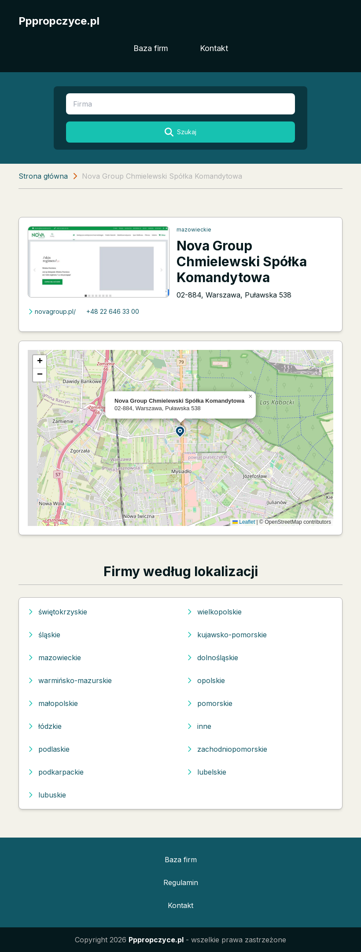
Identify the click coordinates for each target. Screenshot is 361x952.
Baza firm (150, 48)
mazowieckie (194, 229)
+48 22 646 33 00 (112, 311)
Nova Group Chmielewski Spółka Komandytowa (242, 261)
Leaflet (243, 522)
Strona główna (43, 176)
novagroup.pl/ (52, 311)
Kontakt (214, 48)
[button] (180, 431)
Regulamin (180, 882)
